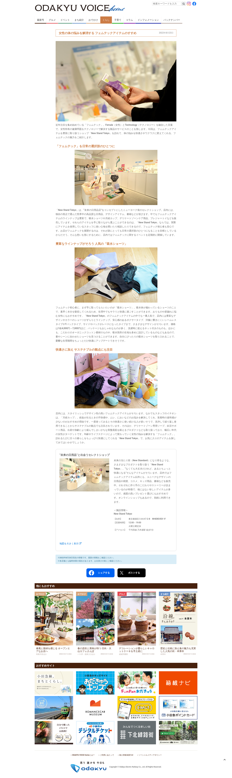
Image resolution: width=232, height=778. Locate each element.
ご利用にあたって (107, 755)
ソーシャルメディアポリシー (150, 755)
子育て (117, 20)
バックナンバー (171, 20)
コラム (129, 20)
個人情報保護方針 (126, 755)
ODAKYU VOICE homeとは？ (83, 755)
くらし (106, 20)
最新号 (40, 20)
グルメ (52, 20)
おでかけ (93, 20)
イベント (65, 20)
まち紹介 (79, 20)
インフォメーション (148, 20)
